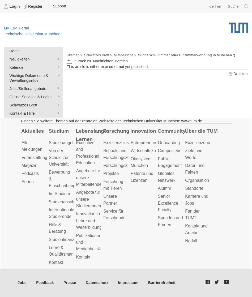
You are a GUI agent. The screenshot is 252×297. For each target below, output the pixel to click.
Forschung (116, 131)
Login (12, 6)
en (219, 6)
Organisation (197, 180)
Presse (69, 283)
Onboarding (169, 142)
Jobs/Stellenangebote (57, 88)
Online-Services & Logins (57, 96)
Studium (59, 131)
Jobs (22, 283)
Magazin (29, 165)
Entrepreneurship (147, 142)
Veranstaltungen (37, 157)
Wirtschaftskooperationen (154, 150)
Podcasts (30, 173)
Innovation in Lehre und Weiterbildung (89, 221)
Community (172, 131)
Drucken (238, 74)
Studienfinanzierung (67, 239)
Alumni (164, 188)
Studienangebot (63, 142)
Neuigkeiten (57, 58)
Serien (28, 181)
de (211, 6)
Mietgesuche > (125, 55)
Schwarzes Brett (57, 104)
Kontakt (56, 262)
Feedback (45, 283)
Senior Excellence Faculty (168, 203)
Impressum (128, 283)
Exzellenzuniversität (203, 142)
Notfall (191, 241)
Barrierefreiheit (162, 283)
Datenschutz (97, 283)
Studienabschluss (65, 202)
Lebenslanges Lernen (93, 135)
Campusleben (171, 150)
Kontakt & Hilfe (57, 113)
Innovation (143, 131)
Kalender (57, 67)
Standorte (194, 188)
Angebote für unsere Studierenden (88, 199)
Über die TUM (201, 131)
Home (15, 51)
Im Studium (59, 193)
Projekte (111, 173)
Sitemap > (74, 55)
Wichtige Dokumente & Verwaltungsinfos (57, 75)
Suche (238, 6)
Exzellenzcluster (118, 142)
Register (33, 6)
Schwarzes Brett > (98, 55)
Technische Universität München (238, 26)
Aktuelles (32, 131)
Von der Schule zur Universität (59, 157)
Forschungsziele (118, 165)
